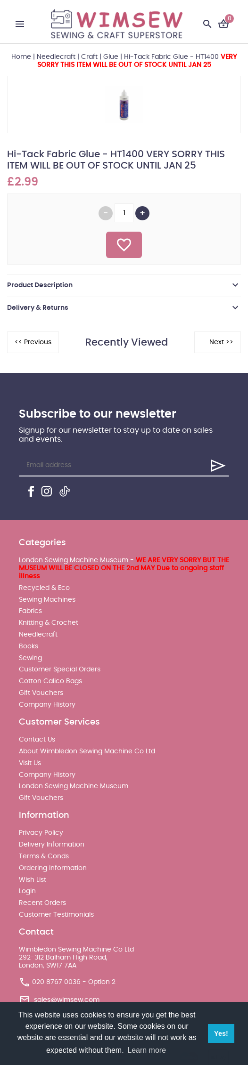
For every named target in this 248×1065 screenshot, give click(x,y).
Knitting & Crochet (48, 623)
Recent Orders (42, 903)
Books (28, 646)
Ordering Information (53, 868)
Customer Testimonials (56, 915)
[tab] (124, 285)
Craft (89, 57)
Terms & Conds (44, 856)
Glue (110, 57)
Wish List (32, 880)
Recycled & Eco (44, 588)
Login (27, 891)
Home (21, 57)
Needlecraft (56, 57)
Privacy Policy (41, 833)
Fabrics (30, 611)
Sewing (30, 658)
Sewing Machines (47, 600)
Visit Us (30, 763)
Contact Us (37, 739)
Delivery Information (51, 844)
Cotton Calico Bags (50, 681)
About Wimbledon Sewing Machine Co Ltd (87, 751)
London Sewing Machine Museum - (124, 568)
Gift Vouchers (41, 693)
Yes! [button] (221, 1033)
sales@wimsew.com (66, 1000)
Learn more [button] (146, 1050)
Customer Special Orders (59, 669)
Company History (47, 705)
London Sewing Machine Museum (73, 786)
